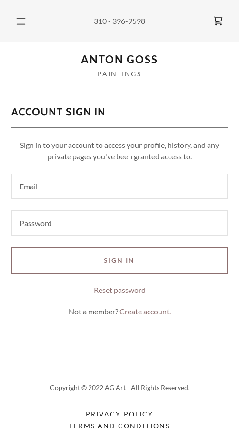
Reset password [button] (120, 289)
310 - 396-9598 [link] (119, 20)
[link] (218, 21)
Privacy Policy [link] (119, 414)
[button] (21, 21)
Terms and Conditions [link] (119, 426)
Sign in (119, 260)
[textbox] (119, 186)
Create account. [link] (145, 311)
